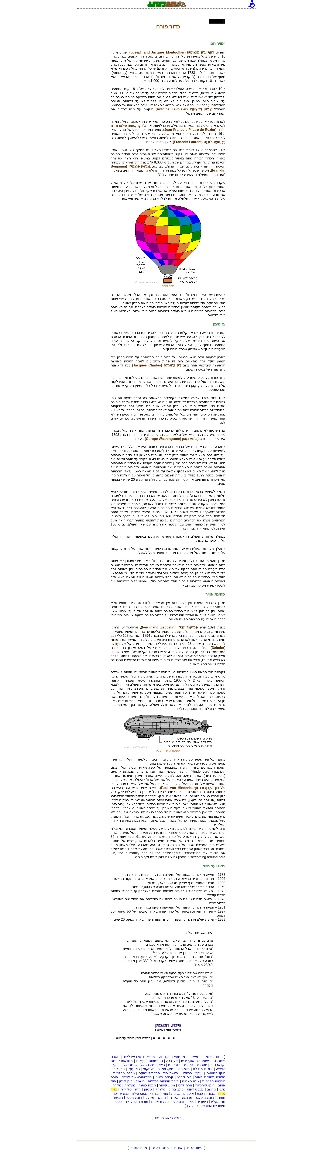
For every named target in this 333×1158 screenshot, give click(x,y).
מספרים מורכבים (195, 1065)
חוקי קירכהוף (204, 1085)
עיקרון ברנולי (193, 1073)
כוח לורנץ (184, 1077)
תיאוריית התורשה (212, 1105)
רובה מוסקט (205, 1097)
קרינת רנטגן (164, 1077)
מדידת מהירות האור (210, 1077)
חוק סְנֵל (134, 1069)
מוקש (162, 1097)
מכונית (176, 1093)
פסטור (117, 1101)
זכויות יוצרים (160, 1148)
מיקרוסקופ (165, 1069)
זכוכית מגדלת (203, 1069)
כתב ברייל (176, 1089)
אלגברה (172, 1061)
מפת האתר (139, 1148)
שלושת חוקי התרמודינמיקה (159, 1073)
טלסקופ (148, 1069)
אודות (178, 1148)
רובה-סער (178, 1101)
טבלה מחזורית (124, 1073)
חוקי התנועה (216, 1073)
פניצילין (192, 1105)
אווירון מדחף (159, 1093)
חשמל (140, 1081)
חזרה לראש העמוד (168, 1118)
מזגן (222, 1089)
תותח (221, 1097)
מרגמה (187, 1097)
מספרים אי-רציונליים (139, 1057)
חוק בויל (119, 1069)
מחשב (211, 1089)
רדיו (138, 1089)
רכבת (201, 1093)
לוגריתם (174, 1065)
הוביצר (118, 1097)
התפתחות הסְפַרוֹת (149, 1061)
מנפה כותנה (147, 1085)
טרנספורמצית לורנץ (136, 1077)
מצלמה (129, 1085)
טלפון (148, 1089)
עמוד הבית (194, 1148)
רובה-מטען (134, 1097)
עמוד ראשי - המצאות (206, 1057)
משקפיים (183, 1069)
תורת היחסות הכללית (163, 1081)
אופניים (188, 1093)
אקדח (174, 1097)
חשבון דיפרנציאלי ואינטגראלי (144, 1065)
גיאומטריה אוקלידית (195, 1061)
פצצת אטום (160, 1101)
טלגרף (160, 1089)
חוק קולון (126, 1081)
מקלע (149, 1097)
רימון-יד (202, 1101)
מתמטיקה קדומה (172, 1057)
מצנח (212, 1093)
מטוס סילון (139, 1093)
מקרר (117, 1085)
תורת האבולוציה (136, 1101)
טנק (191, 1101)
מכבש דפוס (195, 1089)
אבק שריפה (121, 1093)
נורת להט (185, 1085)
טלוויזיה (126, 1089)
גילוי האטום (190, 1081)
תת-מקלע (218, 1101)
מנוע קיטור (167, 1085)
